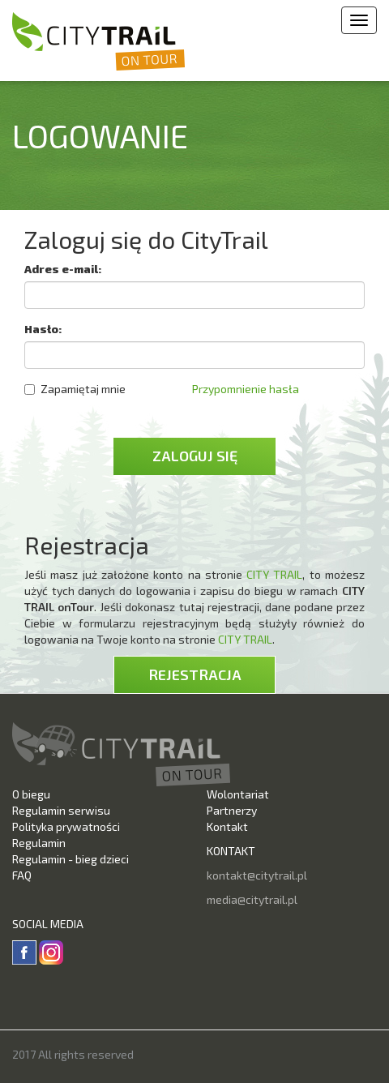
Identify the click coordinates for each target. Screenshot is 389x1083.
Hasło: (43, 329)
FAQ (22, 875)
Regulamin (39, 843)
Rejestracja (195, 674)
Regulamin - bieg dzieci (70, 859)
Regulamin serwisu (61, 810)
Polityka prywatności (66, 826)
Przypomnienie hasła (245, 389)
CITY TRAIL (274, 574)
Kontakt (227, 826)
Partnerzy (232, 810)
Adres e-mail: (62, 269)
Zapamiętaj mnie (75, 389)
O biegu (31, 794)
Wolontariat (238, 794)
